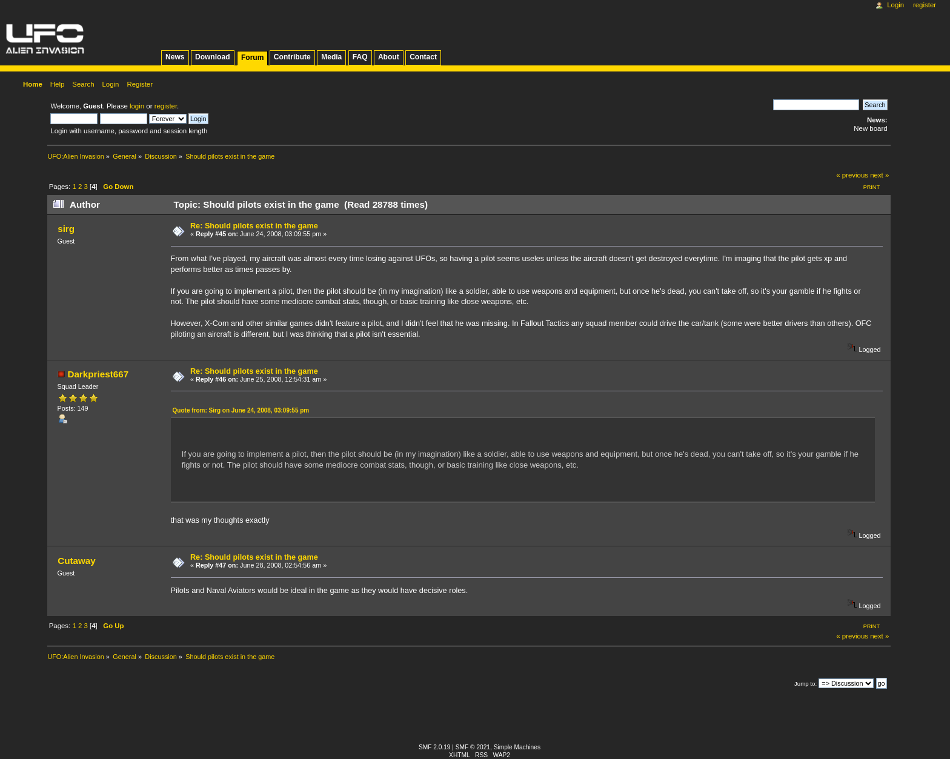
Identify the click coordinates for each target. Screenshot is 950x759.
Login (895, 4)
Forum (252, 57)
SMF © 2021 (473, 747)
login (137, 106)
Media (331, 57)
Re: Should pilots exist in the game (254, 226)
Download (212, 57)
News (174, 57)
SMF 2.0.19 (435, 747)
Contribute (292, 57)
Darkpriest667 (97, 374)
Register (924, 4)
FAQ (360, 57)
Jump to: (805, 683)
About (388, 57)
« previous (852, 175)
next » (879, 175)
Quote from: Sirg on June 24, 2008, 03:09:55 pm (241, 410)
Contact (423, 57)
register (165, 106)
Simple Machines (517, 747)
